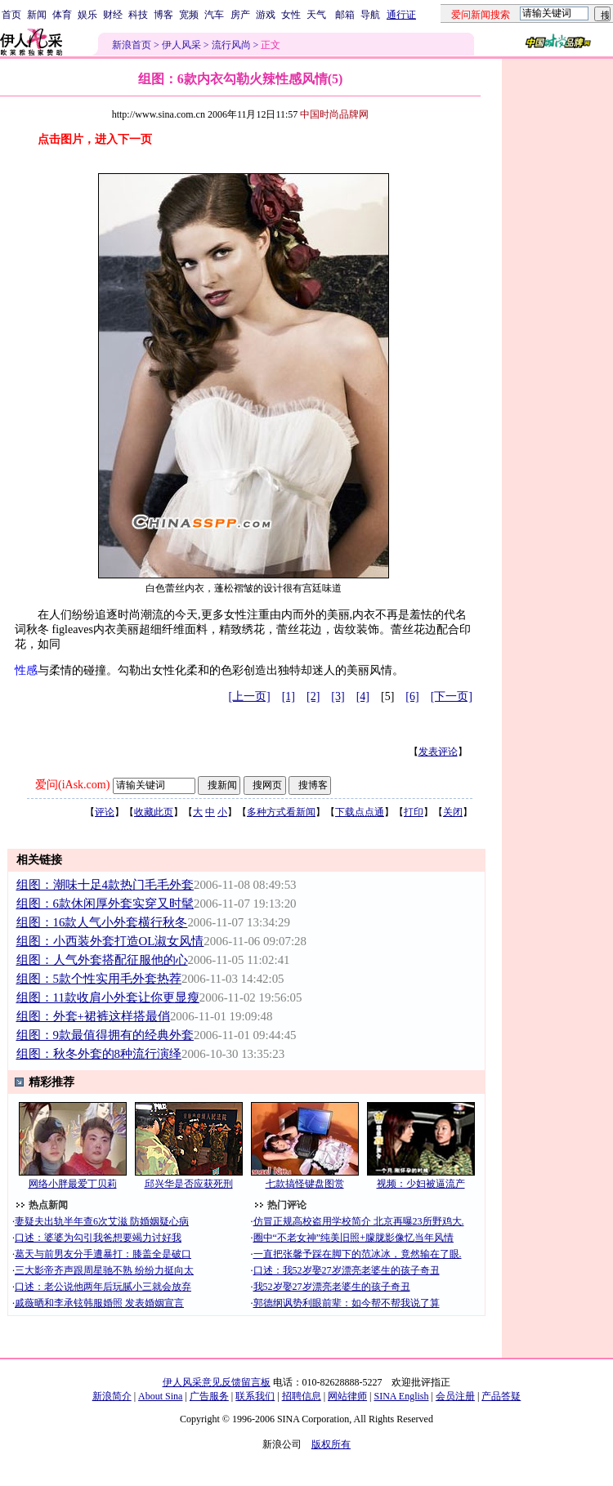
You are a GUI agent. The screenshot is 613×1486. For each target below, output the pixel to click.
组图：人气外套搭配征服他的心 (102, 959)
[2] (313, 696)
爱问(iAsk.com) (72, 785)
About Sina (160, 1396)
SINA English (401, 1396)
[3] (337, 696)
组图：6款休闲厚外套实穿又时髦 (105, 903)
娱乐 (87, 14)
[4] (362, 696)
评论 (104, 812)
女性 (291, 14)
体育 (62, 14)
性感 (26, 670)
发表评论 (438, 751)
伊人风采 (181, 45)
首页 (11, 14)
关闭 (453, 812)
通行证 (401, 14)
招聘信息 (301, 1396)
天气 (316, 14)
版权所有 (331, 1444)
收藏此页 (153, 812)
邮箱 (345, 14)
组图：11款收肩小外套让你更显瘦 (107, 997)
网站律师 (347, 1396)
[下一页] (451, 696)
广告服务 (209, 1396)
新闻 (37, 14)
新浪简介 (112, 1396)
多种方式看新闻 (281, 812)
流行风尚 (231, 45)
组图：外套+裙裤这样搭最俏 (93, 1016)
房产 (240, 14)
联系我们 (255, 1396)
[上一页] (249, 696)
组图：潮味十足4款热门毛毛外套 (105, 884)
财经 (113, 14)
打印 (413, 812)
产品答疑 (501, 1396)
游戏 (265, 14)
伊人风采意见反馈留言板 (217, 1382)
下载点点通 (359, 812)
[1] (288, 696)
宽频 (189, 14)
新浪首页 (131, 45)
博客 (163, 14)
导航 (370, 14)
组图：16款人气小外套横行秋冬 (102, 922)
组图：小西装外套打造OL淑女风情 (110, 941)
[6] (411, 696)
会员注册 (455, 1396)
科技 (138, 14)
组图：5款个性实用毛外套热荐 (98, 978)
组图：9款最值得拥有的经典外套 (105, 1035)
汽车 (214, 14)
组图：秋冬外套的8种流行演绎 (98, 1053)
